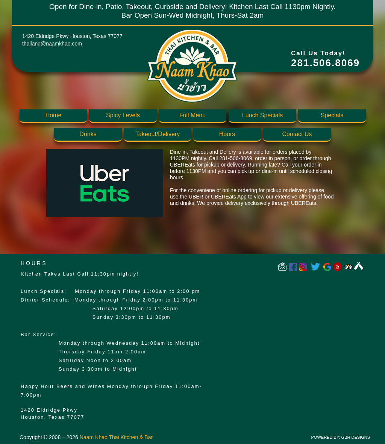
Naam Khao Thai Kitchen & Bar (116, 437)
